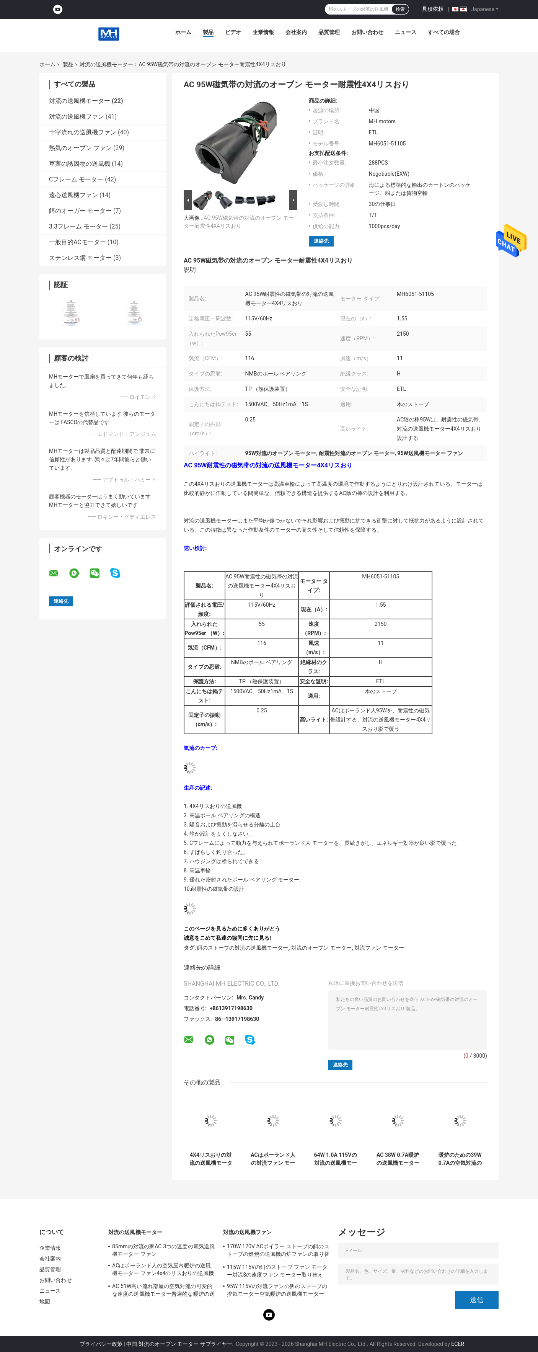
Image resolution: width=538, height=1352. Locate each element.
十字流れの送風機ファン (82, 132)
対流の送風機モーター (106, 64)
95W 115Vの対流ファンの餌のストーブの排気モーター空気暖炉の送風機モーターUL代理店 (277, 1291)
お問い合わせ (367, 32)
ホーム (183, 32)
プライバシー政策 (101, 1344)
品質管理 (329, 32)
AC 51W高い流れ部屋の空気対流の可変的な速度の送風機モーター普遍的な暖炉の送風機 (163, 1291)
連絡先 (321, 241)
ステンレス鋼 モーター (80, 257)
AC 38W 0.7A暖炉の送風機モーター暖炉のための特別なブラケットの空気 (398, 1159)
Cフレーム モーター (76, 179)
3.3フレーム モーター (78, 226)
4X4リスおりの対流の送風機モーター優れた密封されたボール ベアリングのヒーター (211, 1159)
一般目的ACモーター (77, 242)
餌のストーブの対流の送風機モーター (242, 948)
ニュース (405, 32)
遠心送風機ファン (73, 195)
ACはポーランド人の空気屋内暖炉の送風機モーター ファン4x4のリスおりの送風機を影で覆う (163, 1270)
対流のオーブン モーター (321, 948)
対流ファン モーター (379, 948)
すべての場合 (444, 32)
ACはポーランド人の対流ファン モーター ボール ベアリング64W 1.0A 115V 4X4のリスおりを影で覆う (273, 1159)
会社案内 (296, 32)
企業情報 (263, 32)
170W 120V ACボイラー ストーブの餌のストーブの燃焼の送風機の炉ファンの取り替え (278, 1251)
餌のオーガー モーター (80, 210)
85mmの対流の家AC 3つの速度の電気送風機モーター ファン (163, 1250)
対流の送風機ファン (76, 116)
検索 (400, 9)
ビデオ (233, 32)
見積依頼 (432, 9)
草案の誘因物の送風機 (79, 163)
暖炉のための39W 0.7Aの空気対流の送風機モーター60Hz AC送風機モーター (460, 1159)
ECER (457, 1344)
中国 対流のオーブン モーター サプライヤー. (180, 1344)
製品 (208, 32)
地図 (44, 1301)
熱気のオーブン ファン (80, 148)
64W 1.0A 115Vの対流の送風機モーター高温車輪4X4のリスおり (335, 1159)
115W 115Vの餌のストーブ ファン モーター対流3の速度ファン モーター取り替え (277, 1271)
